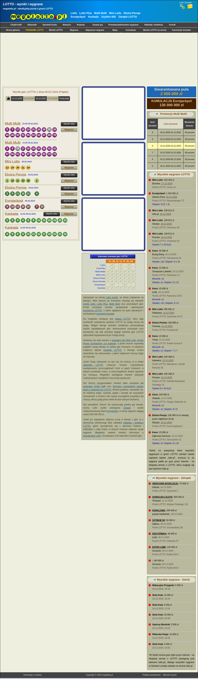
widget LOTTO (122, 319)
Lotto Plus (85, 13)
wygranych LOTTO (92, 310)
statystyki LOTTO (93, 365)
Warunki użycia (169, 675)
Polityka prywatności (151, 675)
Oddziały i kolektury (153, 25)
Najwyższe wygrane (95, 30)
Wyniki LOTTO (56, 30)
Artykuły (81, 25)
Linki (181, 2)
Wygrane (74, 30)
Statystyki (32, 25)
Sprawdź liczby (50, 25)
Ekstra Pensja (132, 13)
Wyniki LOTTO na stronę (154, 30)
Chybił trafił (16, 25)
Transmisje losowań (181, 30)
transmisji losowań (105, 314)
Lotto (74, 13)
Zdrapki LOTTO (127, 16)
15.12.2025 (29, 98)
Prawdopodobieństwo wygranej (123, 25)
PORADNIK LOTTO (35, 30)
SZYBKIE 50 (158, 520)
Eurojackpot (78, 16)
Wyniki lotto (69, 124)
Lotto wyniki (112, 297)
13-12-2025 (167, 360)
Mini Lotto (115, 13)
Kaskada (93, 16)
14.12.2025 (17, 98)
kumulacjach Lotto (92, 436)
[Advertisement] (98, 59)
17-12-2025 (166, 183)
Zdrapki (127, 408)
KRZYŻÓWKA (159, 533)
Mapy (115, 30)
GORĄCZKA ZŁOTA (162, 497)
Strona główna (13, 30)
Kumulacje (131, 30)
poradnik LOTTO (112, 350)
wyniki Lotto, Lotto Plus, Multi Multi (101, 304)
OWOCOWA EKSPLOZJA (165, 483)
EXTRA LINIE (159, 547)
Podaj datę (64, 98)
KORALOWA (158, 510)
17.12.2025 (53, 98)
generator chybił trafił (94, 386)
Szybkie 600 (108, 16)
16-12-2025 (171, 197)
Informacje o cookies (32, 675)
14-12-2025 (168, 313)
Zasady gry (97, 25)
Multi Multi (100, 13)
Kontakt (188, 2)
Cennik (172, 25)
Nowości (67, 25)
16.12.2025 (41, 98)
